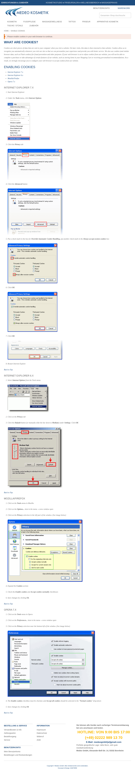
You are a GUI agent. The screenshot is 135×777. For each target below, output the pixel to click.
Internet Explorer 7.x (15, 72)
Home (6, 31)
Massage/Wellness (52, 22)
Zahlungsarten (10, 733)
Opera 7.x (11, 82)
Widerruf (40, 736)
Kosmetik (12, 22)
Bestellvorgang (10, 736)
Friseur (86, 22)
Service (7, 740)
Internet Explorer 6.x (15, 75)
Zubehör (33, 26)
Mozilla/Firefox (13, 78)
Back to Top (8, 370)
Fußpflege (29, 22)
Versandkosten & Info (12, 730)
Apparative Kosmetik (107, 22)
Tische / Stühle (15, 26)
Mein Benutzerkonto (12, 751)
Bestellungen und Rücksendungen (18, 755)
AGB (39, 740)
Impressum (41, 730)
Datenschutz (42, 733)
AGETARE (73, 768)
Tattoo (72, 22)
